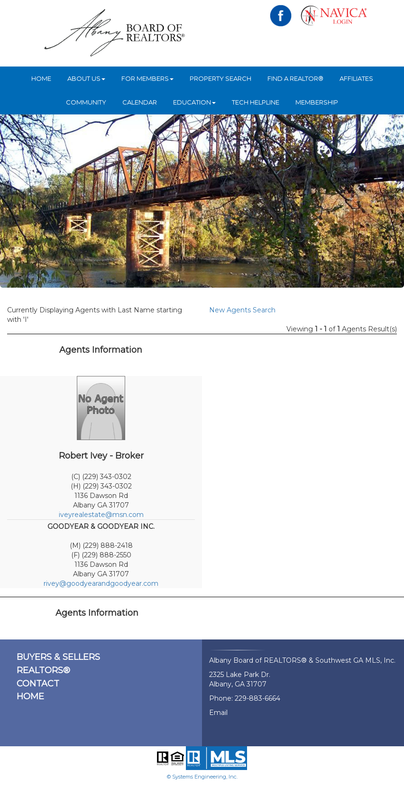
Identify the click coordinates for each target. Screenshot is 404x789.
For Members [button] (147, 78)
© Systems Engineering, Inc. (202, 776)
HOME (41, 78)
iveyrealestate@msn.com (101, 514)
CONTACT (38, 683)
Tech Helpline (255, 102)
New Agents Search (242, 310)
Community (86, 102)
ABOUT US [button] (86, 78)
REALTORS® (43, 670)
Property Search (220, 78)
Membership (316, 102)
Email (218, 712)
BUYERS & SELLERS (58, 657)
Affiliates (356, 78)
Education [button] (194, 102)
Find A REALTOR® (295, 78)
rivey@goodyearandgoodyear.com (101, 583)
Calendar (139, 102)
